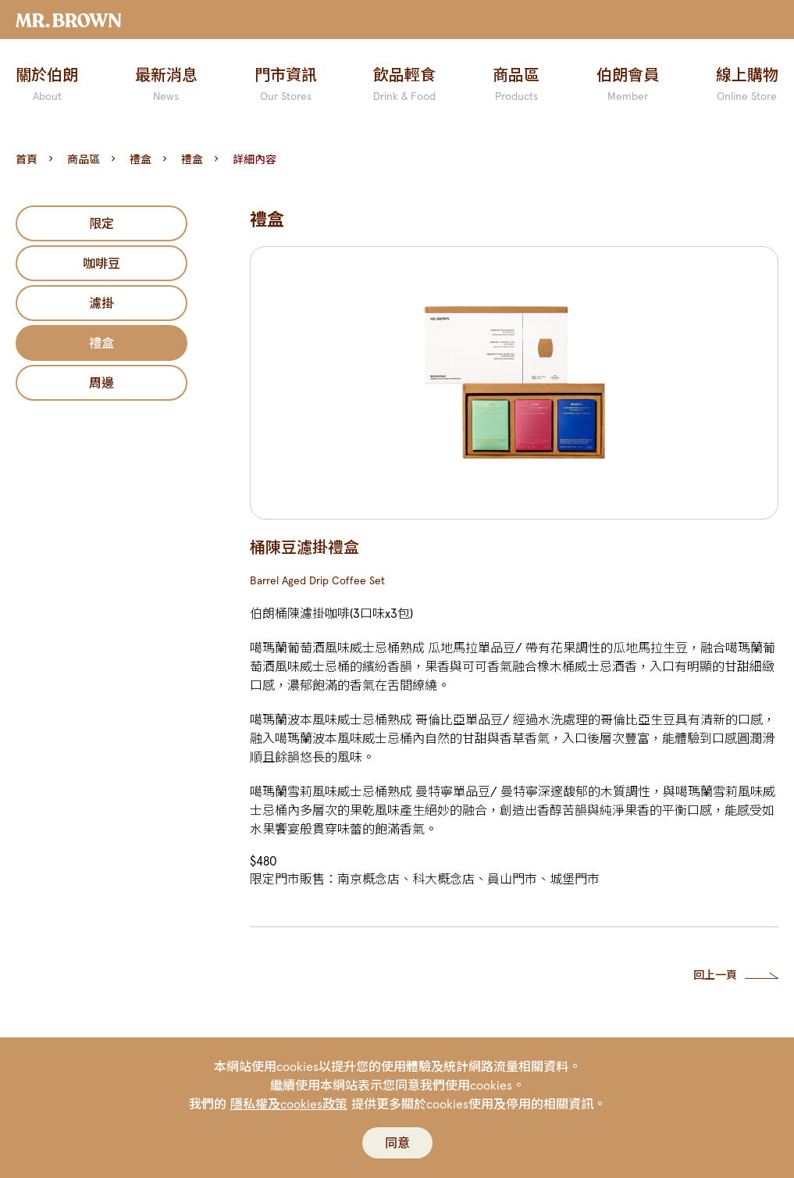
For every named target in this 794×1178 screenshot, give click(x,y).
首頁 (26, 159)
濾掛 (101, 303)
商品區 (83, 159)
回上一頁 (715, 975)
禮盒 (140, 159)
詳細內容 (254, 159)
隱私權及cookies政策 (288, 1104)
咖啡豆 (101, 263)
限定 (101, 223)
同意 (397, 1143)
